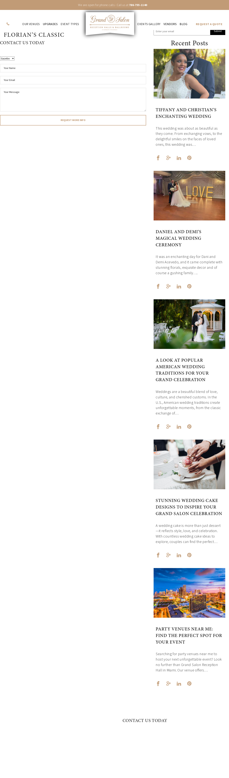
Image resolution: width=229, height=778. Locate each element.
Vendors (170, 24)
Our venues (31, 24)
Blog (183, 24)
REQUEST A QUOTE (209, 24)
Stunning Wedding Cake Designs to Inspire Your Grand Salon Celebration (189, 507)
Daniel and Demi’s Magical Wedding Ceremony (178, 239)
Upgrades (50, 24)
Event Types (70, 24)
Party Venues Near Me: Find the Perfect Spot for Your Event (189, 636)
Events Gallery (149, 24)
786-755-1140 (138, 5)
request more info (73, 120)
